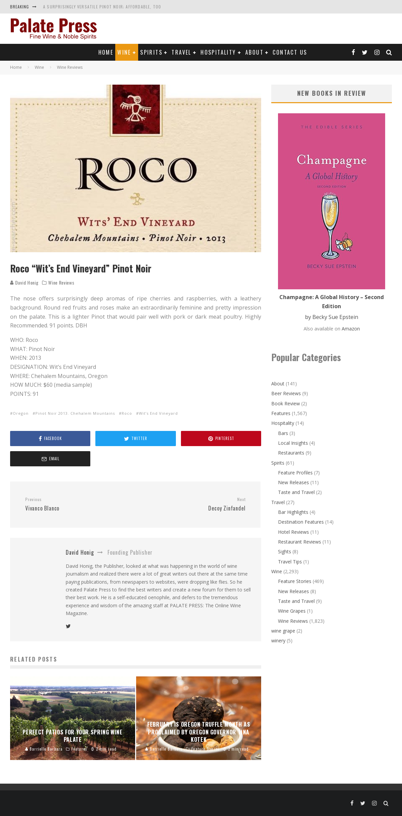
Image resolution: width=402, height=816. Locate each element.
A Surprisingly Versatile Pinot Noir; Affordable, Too (102, 6)
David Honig (24, 282)
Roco (127, 413)
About (254, 52)
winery (278, 640)
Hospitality (218, 52)
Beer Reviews (286, 393)
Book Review (285, 403)
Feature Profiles (295, 472)
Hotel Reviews (293, 532)
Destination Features (301, 522)
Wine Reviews (61, 283)
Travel (181, 52)
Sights (284, 551)
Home (106, 52)
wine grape (283, 631)
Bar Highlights (293, 512)
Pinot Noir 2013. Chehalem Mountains (75, 413)
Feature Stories (294, 581)
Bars (283, 433)
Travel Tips (290, 561)
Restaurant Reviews (299, 541)
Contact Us (290, 52)
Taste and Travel (296, 492)
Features (280, 413)
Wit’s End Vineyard (158, 413)
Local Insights (293, 443)
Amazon (351, 328)
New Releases (293, 482)
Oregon (21, 413)
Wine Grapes (292, 611)
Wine (124, 52)
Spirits (151, 52)
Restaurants (291, 452)
